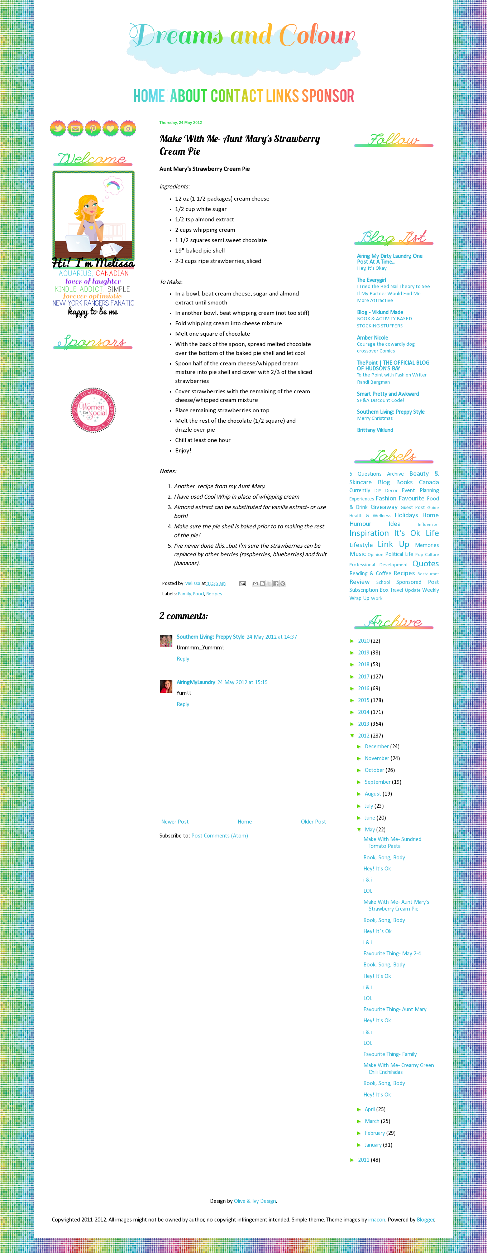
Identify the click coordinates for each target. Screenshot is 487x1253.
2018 (364, 665)
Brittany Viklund (375, 430)
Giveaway (384, 507)
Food (198, 594)
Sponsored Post (417, 582)
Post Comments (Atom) (219, 836)
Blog (384, 482)
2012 (364, 736)
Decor (391, 491)
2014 (364, 712)
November (378, 759)
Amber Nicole (372, 338)
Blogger (425, 1220)
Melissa (193, 583)
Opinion (375, 554)
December (377, 747)
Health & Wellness (370, 516)
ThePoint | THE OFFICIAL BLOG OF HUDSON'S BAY (393, 366)
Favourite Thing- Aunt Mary (394, 1010)
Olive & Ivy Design (255, 1201)
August (374, 794)
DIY (377, 491)
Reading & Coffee (370, 574)
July (369, 806)
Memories (427, 545)
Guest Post (413, 507)
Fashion (386, 498)
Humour (360, 524)
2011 (364, 1160)
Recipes (214, 594)
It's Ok (407, 533)
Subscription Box (369, 590)
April (370, 1110)
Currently (359, 491)
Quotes (425, 564)
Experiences (361, 499)
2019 (364, 653)
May (370, 830)
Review (359, 582)
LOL (367, 891)
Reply (183, 659)
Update (413, 590)
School (383, 582)
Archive (395, 474)
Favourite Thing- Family (390, 1054)
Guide (433, 507)
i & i (367, 880)
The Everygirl (371, 280)
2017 (364, 677)
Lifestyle (361, 545)
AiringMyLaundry (196, 683)
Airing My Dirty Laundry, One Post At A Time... (389, 259)
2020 (364, 641)
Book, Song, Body (384, 858)
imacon (376, 1220)
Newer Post (175, 822)
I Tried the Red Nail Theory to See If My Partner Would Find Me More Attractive (393, 294)
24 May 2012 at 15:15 (242, 683)
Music (357, 554)
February (375, 1133)
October (375, 770)
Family (184, 594)
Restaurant (428, 574)
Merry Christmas (375, 418)
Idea (394, 524)
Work (376, 598)
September (378, 782)
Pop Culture (427, 554)
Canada (429, 482)
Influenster (428, 524)
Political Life (399, 554)
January (374, 1145)
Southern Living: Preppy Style (210, 637)
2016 (364, 689)
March (373, 1121)
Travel (396, 590)
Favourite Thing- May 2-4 (392, 954)
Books (404, 482)
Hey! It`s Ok (377, 932)
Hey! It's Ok (377, 869)
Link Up (393, 544)
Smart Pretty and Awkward (388, 394)
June (371, 818)
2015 (364, 701)
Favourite (411, 498)
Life (432, 533)
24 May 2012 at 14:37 (272, 637)
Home (245, 822)
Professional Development (378, 565)
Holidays (406, 515)
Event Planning (420, 491)
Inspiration (369, 533)
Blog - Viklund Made (380, 313)
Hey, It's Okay (372, 268)
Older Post (313, 822)
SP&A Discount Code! (381, 400)
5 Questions (365, 474)
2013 (364, 724)
